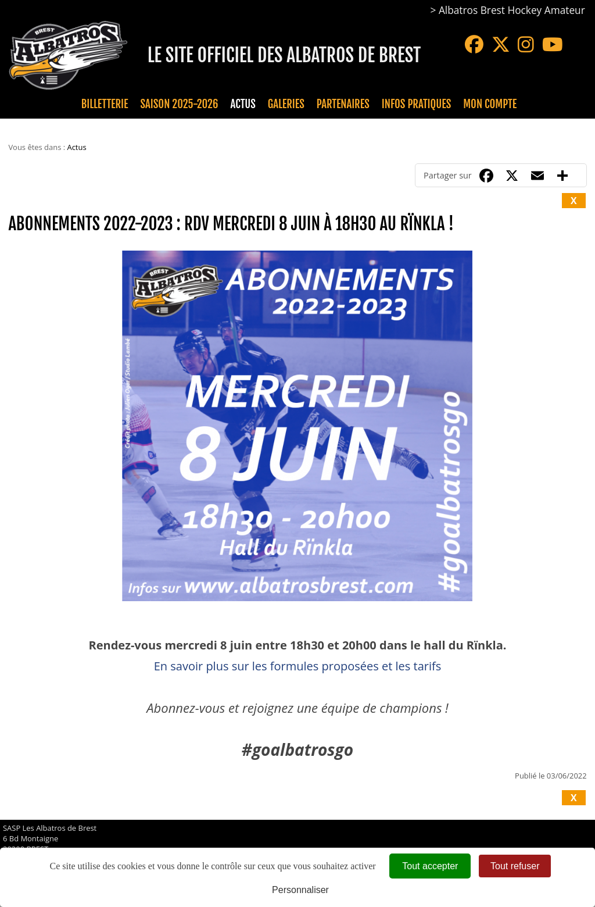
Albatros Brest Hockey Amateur (512, 10)
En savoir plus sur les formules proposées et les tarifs (298, 666)
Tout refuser (514, 866)
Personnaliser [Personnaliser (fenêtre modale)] (300, 890)
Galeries (286, 104)
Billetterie (104, 104)
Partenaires (343, 104)
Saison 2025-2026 (179, 104)
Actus (242, 104)
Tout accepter (430, 866)
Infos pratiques (416, 104)
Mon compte (490, 104)
